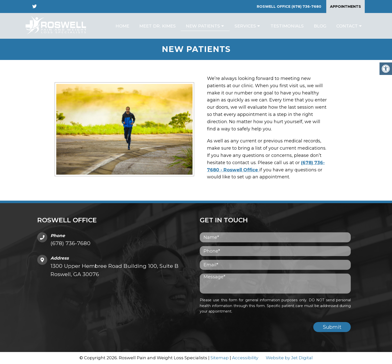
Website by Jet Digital (289, 357)
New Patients (203, 25)
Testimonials (287, 25)
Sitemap (219, 357)
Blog (320, 25)
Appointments (345, 6)
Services (245, 25)
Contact (347, 25)
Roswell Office (274, 6)
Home (122, 25)
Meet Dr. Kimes (157, 25)
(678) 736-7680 (306, 6)
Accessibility (245, 357)
